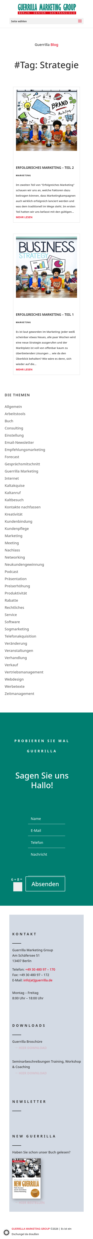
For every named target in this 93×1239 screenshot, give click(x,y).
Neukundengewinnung (24, 564)
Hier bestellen (32, 1202)
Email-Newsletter (19, 442)
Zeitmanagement (19, 693)
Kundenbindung (18, 521)
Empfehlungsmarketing (25, 449)
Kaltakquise (15, 485)
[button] (6, 1232)
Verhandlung (16, 657)
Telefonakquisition (20, 636)
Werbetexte (15, 686)
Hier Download (33, 1048)
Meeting (12, 542)
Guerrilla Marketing (21, 471)
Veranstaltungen (19, 650)
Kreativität (13, 514)
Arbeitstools (15, 413)
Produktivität (16, 593)
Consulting (14, 428)
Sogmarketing (17, 629)
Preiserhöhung (17, 586)
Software (12, 621)
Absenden (45, 884)
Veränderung (16, 643)
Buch (9, 421)
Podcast (11, 571)
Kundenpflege (17, 528)
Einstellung (14, 435)
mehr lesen (24, 217)
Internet (12, 478)
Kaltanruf (13, 492)
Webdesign (14, 679)
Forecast (12, 456)
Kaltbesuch (14, 499)
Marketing (23, 175)
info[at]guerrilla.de (37, 980)
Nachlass (12, 550)
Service (11, 614)
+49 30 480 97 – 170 (40, 969)
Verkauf (11, 664)
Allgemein (13, 406)
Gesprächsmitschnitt (22, 464)
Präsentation (16, 578)
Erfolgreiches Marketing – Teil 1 (45, 314)
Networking (15, 557)
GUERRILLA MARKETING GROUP (31, 1228)
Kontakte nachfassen (23, 507)
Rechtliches (14, 607)
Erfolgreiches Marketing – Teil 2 (45, 167)
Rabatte (11, 600)
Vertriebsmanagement (24, 672)
